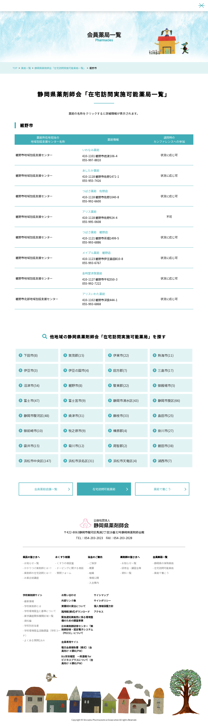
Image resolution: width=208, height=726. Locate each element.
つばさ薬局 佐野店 (95, 191)
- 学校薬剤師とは (32, 606)
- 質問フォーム (63, 573)
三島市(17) (166, 370)
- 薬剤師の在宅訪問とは (36, 573)
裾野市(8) (75, 385)
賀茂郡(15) (76, 355)
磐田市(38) (166, 445)
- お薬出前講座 (31, 577)
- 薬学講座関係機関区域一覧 (38, 615)
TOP (15, 68)
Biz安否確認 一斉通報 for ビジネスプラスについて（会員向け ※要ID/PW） (77, 660)
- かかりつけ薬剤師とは (36, 568)
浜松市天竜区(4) (125, 460)
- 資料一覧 (125, 573)
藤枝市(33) (121, 415)
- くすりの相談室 (64, 563)
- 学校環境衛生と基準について (39, 611)
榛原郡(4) (120, 430)
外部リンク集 (68, 600)
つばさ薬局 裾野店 (95, 232)
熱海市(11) (166, 355)
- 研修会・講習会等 (130, 568)
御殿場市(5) (166, 385)
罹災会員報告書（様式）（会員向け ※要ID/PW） (76, 649)
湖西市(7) (165, 460)
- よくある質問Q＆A (33, 640)
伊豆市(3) (31, 370)
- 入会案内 (93, 582)
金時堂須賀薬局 (92, 273)
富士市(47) (32, 400)
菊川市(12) (76, 445)
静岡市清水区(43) (126, 400)
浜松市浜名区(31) (81, 460)
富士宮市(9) (77, 400)
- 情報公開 (93, 577)
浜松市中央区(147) (37, 460)
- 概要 (91, 568)
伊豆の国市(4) (78, 370)
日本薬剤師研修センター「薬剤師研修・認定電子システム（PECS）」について (77, 629)
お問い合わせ (68, 595)
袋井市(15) (32, 445)
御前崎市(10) (33, 430)
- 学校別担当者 (31, 625)
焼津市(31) (76, 415)
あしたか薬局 (90, 170)
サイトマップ (101, 595)
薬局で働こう (162, 489)
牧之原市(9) (77, 430)
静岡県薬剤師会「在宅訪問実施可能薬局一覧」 (60, 68)
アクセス (98, 611)
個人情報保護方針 (103, 606)
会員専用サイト (69, 642)
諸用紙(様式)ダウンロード (75, 611)
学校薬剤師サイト (32, 595)
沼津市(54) (32, 385)
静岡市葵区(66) (169, 400)
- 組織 (91, 573)
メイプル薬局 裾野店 (96, 253)
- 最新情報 (28, 601)
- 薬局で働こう (161, 573)
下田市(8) (31, 355)
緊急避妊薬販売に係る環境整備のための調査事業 (77, 618)
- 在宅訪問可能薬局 (163, 568)
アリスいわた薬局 (93, 294)
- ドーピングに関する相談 (69, 568)
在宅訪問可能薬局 (104, 489)
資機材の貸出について (73, 606)
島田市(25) (166, 415)
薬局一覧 (26, 68)
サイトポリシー (102, 600)
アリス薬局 (89, 211)
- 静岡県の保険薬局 (163, 563)
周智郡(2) (120, 445)
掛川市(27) (166, 430)
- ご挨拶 (92, 563)
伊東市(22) (121, 355)
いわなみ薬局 (90, 150)
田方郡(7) (120, 370)
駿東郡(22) (121, 385)
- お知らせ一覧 (31, 563)
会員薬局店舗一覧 (45, 489)
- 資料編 (27, 620)
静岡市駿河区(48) (36, 415)
